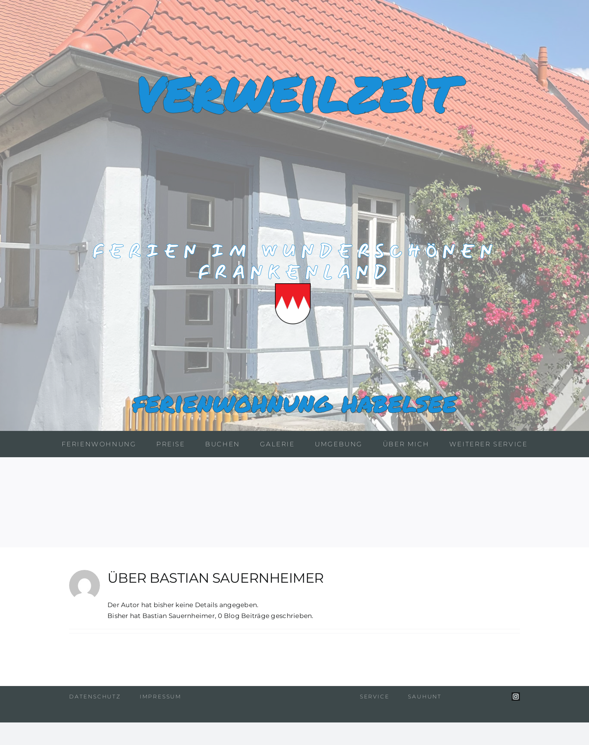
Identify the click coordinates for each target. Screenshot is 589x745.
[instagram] (516, 697)
